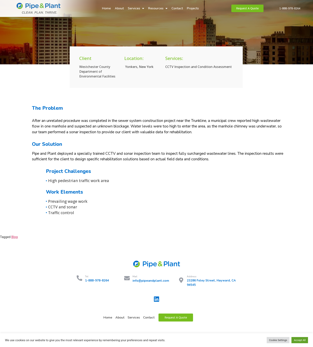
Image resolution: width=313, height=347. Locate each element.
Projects (193, 8)
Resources (157, 8)
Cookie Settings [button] (278, 340)
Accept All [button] (300, 340)
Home (106, 8)
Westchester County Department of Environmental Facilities (97, 71)
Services (136, 8)
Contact (177, 8)
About (119, 8)
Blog (14, 237)
